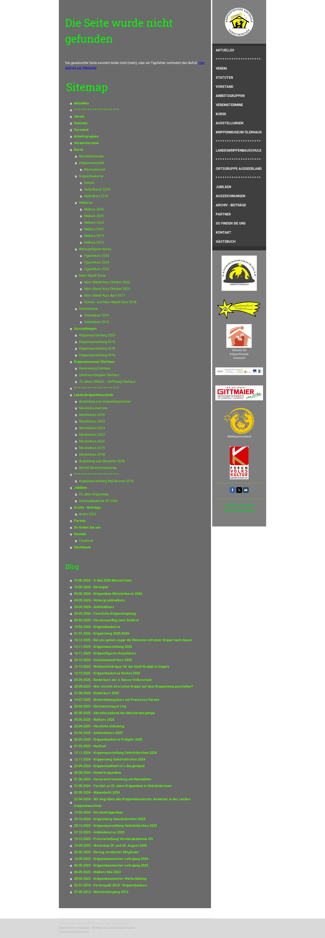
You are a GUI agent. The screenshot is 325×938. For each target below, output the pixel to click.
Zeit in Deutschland (239, 510)
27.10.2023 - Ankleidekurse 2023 (99, 832)
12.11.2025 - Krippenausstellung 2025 (103, 647)
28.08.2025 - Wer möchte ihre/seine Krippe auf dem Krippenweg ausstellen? (133, 686)
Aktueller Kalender (239, 505)
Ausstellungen (229, 123)
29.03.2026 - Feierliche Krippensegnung (105, 614)
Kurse (221, 114)
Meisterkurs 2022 (92, 441)
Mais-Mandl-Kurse (92, 276)
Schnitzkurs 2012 (96, 322)
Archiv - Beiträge (231, 205)
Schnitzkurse (88, 309)
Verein (221, 68)
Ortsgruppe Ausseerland (239, 169)
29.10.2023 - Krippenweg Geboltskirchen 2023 (109, 819)
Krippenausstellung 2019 (97, 342)
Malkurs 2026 (94, 209)
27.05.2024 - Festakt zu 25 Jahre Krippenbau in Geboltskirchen (122, 786)
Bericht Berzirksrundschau (98, 468)
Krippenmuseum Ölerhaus (239, 132)
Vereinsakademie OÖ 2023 (98, 501)
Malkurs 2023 (94, 229)
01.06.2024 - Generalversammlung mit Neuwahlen (112, 779)
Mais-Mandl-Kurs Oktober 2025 (107, 282)
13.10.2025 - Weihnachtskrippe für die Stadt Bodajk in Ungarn (121, 667)
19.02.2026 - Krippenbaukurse (97, 627)
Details (89, 183)
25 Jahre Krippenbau (94, 494)
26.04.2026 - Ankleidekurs (94, 607)
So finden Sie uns (231, 223)
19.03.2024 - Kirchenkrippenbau (98, 812)
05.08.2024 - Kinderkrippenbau (97, 773)
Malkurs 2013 (94, 242)
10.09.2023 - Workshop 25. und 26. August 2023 (110, 845)
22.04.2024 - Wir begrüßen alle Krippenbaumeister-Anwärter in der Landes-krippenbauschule (132, 802)
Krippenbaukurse (91, 176)
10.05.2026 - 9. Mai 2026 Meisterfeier (103, 580)
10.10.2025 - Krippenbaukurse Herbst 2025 (107, 673)
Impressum (65, 923)
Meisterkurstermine (93, 408)
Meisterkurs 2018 (92, 454)
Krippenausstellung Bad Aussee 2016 (106, 481)
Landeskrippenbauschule (238, 150)
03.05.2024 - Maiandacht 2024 (97, 792)
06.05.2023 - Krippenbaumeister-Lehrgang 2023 (111, 865)
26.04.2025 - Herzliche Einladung (99, 726)
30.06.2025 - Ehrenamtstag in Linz (100, 706)
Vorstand (224, 87)
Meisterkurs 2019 (92, 448)
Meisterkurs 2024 (92, 428)
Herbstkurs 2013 (96, 196)
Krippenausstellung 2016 (97, 355)
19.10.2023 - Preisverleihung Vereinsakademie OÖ (113, 839)
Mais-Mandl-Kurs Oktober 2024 (107, 289)
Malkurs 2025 (94, 216)
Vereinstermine (229, 105)
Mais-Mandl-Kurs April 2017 (104, 295)
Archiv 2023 (87, 514)
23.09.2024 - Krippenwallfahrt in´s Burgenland (109, 766)
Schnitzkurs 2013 (96, 315)
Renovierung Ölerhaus (95, 368)
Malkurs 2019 (94, 236)
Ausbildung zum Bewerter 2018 (102, 461)
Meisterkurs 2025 (92, 421)
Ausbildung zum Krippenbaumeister (105, 401)
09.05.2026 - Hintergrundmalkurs (99, 600)
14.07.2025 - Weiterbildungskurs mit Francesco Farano (116, 700)
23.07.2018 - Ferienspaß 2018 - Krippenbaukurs (110, 885)
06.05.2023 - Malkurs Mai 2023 (97, 872)
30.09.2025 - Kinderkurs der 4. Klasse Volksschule (113, 680)
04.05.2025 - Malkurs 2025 (94, 720)
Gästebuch (225, 242)
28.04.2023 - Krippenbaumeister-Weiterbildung (110, 879)
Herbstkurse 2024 (97, 189)
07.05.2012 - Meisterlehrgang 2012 (101, 892)
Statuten (224, 78)
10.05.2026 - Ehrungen (91, 587)
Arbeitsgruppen (230, 96)
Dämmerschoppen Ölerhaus (99, 375)
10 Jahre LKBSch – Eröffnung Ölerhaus (107, 382)
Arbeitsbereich (94, 169)
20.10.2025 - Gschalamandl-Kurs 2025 (103, 660)
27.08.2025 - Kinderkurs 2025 (96, 693)
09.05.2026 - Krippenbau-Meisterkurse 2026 (108, 594)
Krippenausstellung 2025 (97, 335)
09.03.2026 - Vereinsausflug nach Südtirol (106, 620)
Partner (223, 214)
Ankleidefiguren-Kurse (95, 249)
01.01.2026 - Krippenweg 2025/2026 (101, 633)
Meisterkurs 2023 (92, 435)
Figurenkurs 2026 (96, 256)
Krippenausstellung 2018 (97, 348)
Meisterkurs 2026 (92, 415)
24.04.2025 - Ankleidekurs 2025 (98, 733)
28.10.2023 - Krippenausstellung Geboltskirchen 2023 (115, 826)
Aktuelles (225, 50)
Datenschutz (81, 923)
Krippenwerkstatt (91, 163)
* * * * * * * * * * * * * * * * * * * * (238, 59)
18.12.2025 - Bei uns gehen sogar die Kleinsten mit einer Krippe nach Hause (133, 640)
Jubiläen (223, 187)
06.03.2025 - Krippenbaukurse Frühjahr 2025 (108, 739)
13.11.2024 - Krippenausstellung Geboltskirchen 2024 (115, 753)
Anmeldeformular (91, 156)
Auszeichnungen (230, 196)
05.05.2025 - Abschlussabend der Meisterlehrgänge (114, 713)
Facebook (86, 541)
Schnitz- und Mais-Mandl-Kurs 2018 (110, 302)
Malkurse (85, 203)
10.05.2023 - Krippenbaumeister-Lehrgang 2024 (111, 859)
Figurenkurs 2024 (96, 262)
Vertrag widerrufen (117, 923)
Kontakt (223, 232)
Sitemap (96, 923)
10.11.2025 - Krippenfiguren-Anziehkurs (105, 653)
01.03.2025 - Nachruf (90, 746)
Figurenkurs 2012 (96, 269)
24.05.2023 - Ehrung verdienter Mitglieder (106, 852)
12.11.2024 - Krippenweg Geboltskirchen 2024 (109, 759)
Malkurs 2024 (94, 223)
